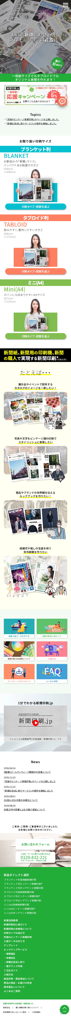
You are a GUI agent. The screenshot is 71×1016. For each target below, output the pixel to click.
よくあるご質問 (12, 991)
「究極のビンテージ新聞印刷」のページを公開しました (30, 781)
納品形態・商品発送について (19, 978)
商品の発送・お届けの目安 (18, 982)
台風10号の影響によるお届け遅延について (24, 809)
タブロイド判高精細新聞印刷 (19, 892)
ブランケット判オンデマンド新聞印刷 (23, 887)
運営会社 (6, 1007)
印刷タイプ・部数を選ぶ (35, 207)
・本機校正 (10, 957)
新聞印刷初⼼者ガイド (15, 924)
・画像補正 (10, 953)
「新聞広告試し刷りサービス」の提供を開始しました (28, 790)
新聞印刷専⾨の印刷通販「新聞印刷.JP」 (19, 1003)
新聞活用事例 (11, 920)
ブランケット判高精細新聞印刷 (20, 879)
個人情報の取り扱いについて (27, 1007)
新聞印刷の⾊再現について (18, 928)
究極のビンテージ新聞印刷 (18, 937)
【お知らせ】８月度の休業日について (21, 800)
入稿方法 (8, 974)
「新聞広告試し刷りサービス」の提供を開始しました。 (31, 123)
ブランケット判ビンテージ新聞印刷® (23, 883)
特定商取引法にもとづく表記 (14, 1012)
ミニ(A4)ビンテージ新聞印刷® (19, 908)
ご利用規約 (36, 1012)
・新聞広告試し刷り (14, 962)
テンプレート (11, 945)
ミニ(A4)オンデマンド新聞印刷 (20, 912)
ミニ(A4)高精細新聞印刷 (16, 904)
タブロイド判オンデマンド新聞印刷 (22, 900)
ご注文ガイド (11, 970)
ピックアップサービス (15, 949)
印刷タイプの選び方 (14, 932)
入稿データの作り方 (14, 941)
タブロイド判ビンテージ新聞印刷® (22, 896)
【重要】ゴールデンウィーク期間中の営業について (27, 772)
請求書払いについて (14, 986)
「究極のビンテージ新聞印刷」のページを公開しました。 (32, 119)
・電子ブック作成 (13, 966)
